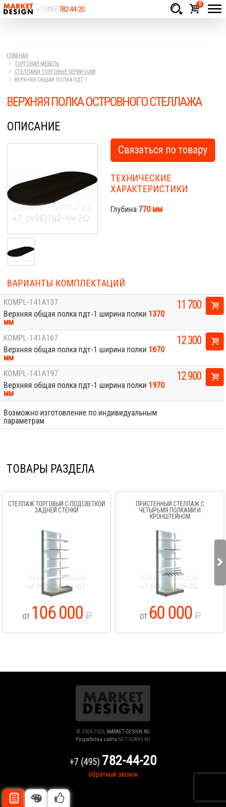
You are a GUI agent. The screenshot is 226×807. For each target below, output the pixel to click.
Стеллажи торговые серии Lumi (55, 72)
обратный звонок (113, 774)
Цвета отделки (36, 798)
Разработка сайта (96, 739)
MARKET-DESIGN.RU (128, 732)
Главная (17, 55)
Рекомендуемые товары (58, 798)
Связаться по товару (163, 150)
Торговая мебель (36, 63)
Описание (13, 798)
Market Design (18, 9)
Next (220, 563)
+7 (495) (60, 9)
